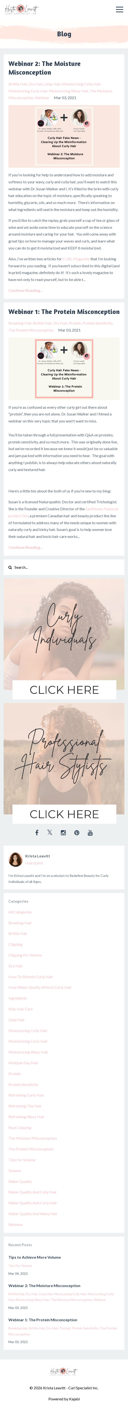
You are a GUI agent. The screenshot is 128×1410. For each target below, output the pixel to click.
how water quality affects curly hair (40, 987)
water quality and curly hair (32, 1202)
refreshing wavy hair (26, 1116)
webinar (42, 97)
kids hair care (20, 1009)
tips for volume (21, 1159)
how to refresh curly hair (30, 976)
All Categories (20, 912)
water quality (20, 1181)
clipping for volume (25, 955)
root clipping (19, 1127)
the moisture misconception (32, 1138)
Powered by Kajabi (64, 1399)
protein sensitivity (97, 323)
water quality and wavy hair (33, 1213)
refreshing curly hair (26, 1095)
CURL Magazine (76, 258)
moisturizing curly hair (27, 91)
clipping (15, 944)
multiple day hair (23, 1062)
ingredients (17, 998)
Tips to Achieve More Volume (34, 1257)
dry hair (36, 84)
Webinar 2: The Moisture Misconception (44, 67)
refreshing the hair (25, 1106)
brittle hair (17, 84)
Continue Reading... (25, 290)
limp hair (52, 84)
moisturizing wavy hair (68, 91)
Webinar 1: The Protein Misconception (64, 311)
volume (14, 1170)
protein (75, 323)
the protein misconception (31, 330)
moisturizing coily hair (81, 84)
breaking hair (20, 323)
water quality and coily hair (32, 1192)
